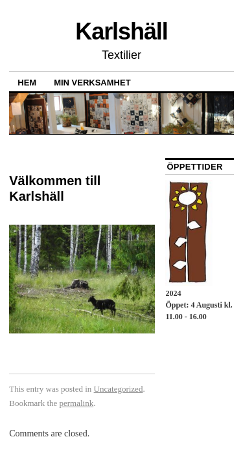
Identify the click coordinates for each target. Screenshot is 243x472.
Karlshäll (121, 31)
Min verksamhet (92, 82)
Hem (26, 82)
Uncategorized (118, 389)
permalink (77, 403)
